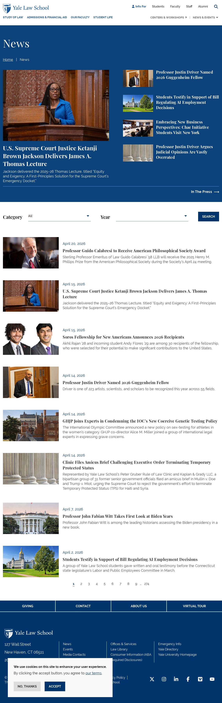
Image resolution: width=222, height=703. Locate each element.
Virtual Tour (194, 606)
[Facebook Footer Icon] (188, 679)
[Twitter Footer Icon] (152, 679)
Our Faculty (80, 17)
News (24, 60)
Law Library (119, 649)
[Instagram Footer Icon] (164, 679)
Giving (27, 606)
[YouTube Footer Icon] (212, 679)
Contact (83, 606)
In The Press (201, 192)
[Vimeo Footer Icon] (200, 679)
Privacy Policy (115, 677)
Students (158, 6)
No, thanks (27, 686)
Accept (55, 686)
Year (105, 217)
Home (8, 60)
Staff (189, 6)
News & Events (204, 17)
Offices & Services (123, 644)
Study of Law (13, 17)
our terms (94, 673)
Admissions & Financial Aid (47, 17)
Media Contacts (74, 654)
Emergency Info (169, 644)
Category (12, 217)
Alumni (203, 6)
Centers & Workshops (167, 17)
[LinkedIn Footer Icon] (176, 679)
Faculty (175, 6)
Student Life (103, 17)
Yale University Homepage (177, 654)
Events (68, 649)
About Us (139, 606)
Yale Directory (168, 649)
